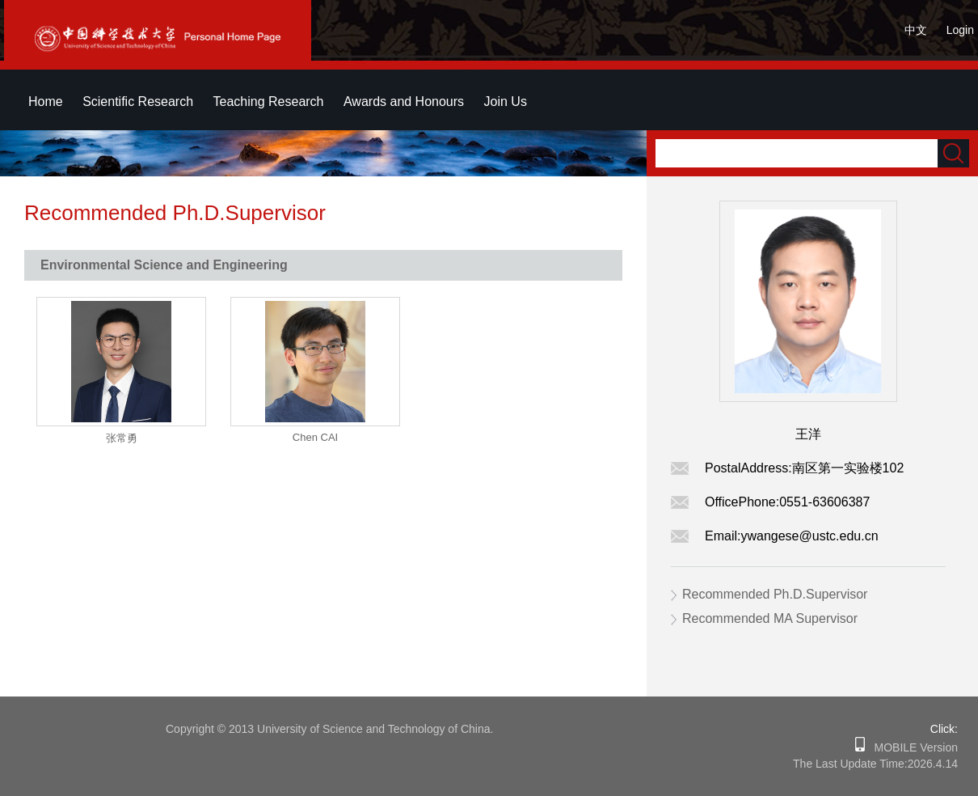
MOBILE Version (911, 747)
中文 (915, 29)
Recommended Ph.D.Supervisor (774, 594)
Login (960, 29)
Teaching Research (268, 101)
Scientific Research (137, 101)
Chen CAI (315, 437)
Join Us (505, 101)
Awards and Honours (404, 101)
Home (45, 101)
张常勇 (121, 438)
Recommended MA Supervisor (770, 618)
